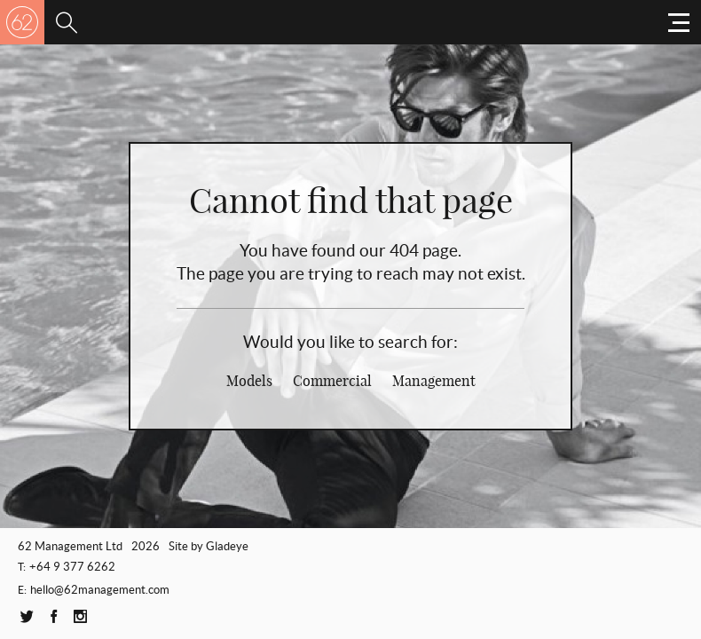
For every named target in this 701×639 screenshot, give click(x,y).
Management (434, 381)
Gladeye (227, 546)
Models (249, 381)
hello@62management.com (99, 589)
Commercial (332, 381)
